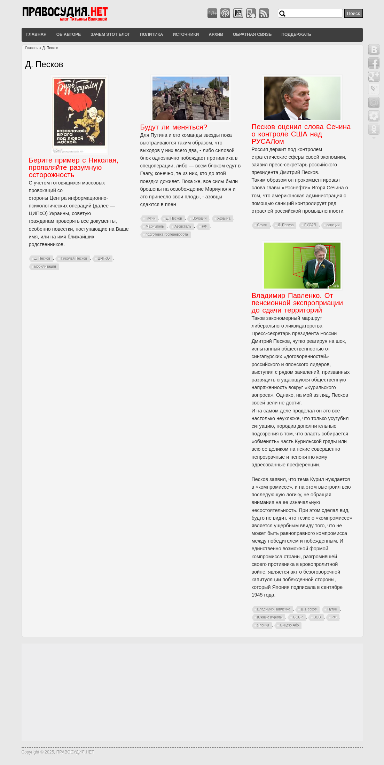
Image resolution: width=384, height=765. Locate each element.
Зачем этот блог (110, 34)
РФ (204, 226)
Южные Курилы (270, 617)
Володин (199, 218)
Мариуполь (155, 226)
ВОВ (317, 617)
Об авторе (68, 34)
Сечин (262, 225)
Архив (216, 34)
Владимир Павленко (273, 609)
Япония (263, 625)
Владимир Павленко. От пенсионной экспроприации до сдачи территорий (297, 303)
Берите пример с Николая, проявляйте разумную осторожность (74, 167)
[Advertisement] (192, 692)
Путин (151, 218)
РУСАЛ (310, 225)
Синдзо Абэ (289, 625)
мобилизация (45, 266)
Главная (36, 34)
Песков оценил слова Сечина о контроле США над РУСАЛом (301, 134)
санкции (333, 225)
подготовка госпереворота (167, 234)
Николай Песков (74, 258)
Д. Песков (42, 258)
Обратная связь (252, 34)
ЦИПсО (104, 258)
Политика (151, 34)
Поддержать (296, 34)
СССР (298, 617)
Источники (186, 34)
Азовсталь (182, 226)
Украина (223, 218)
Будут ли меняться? (173, 127)
